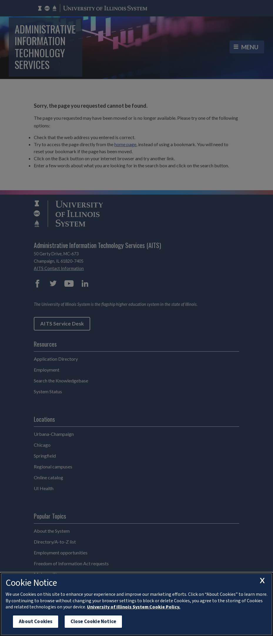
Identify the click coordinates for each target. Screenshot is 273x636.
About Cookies (35, 621)
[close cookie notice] (262, 580)
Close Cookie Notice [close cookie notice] (93, 621)
